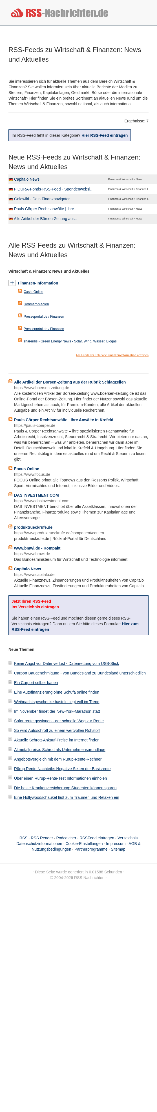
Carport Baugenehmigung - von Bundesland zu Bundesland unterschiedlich (80, 673)
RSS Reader (42, 838)
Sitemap (118, 849)
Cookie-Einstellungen (84, 843)
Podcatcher (66, 838)
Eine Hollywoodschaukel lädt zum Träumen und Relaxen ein (66, 797)
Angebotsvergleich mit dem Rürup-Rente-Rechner (57, 759)
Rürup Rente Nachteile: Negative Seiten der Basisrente (62, 768)
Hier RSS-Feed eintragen (104, 135)
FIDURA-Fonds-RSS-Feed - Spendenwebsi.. (53, 189)
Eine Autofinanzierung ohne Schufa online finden (56, 692)
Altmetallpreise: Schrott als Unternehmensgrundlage (59, 749)
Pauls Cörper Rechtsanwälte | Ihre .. (46, 209)
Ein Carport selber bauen (36, 682)
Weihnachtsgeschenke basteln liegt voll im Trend (56, 702)
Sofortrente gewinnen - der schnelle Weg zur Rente (59, 721)
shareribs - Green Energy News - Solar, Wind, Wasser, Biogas (70, 341)
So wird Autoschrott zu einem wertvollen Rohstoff (57, 730)
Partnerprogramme (91, 849)
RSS (23, 838)
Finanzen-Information (38, 283)
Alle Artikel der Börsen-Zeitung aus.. (45, 218)
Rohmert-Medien (36, 304)
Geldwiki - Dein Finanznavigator (42, 199)
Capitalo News (26, 179)
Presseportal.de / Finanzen (44, 317)
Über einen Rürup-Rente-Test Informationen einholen (60, 778)
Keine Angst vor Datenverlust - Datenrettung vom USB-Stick (66, 663)
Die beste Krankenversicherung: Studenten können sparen (65, 788)
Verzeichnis (128, 838)
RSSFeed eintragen (96, 838)
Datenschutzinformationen (39, 843)
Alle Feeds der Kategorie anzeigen (112, 355)
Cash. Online (33, 292)
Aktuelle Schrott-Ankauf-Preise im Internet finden (56, 740)
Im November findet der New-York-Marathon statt (57, 711)
